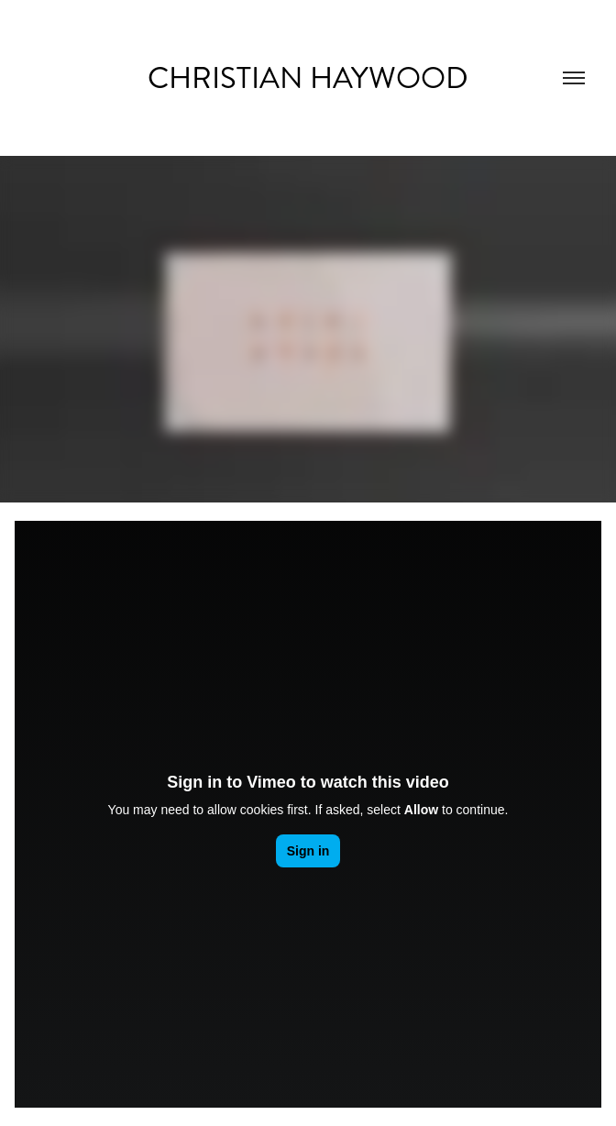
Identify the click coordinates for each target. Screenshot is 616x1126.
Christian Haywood (308, 78)
